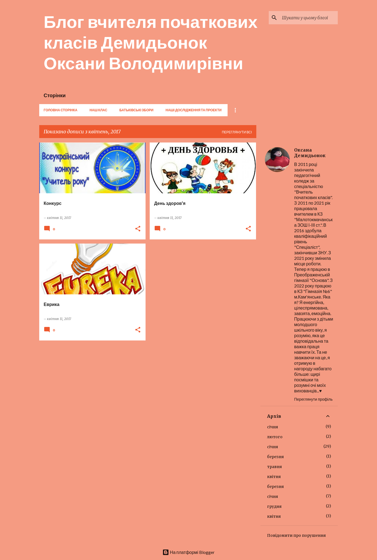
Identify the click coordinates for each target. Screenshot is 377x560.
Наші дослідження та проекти (193, 110)
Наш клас (98, 110)
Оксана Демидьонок (310, 152)
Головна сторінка (60, 110)
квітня (274, 476)
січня (272, 426)
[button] (138, 229)
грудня (274, 506)
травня (274, 466)
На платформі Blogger (188, 552)
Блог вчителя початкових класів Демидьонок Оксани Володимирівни (151, 42)
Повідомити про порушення (296, 535)
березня (275, 456)
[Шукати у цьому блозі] (309, 17)
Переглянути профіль (313, 399)
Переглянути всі (237, 132)
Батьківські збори (136, 110)
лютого (275, 436)
